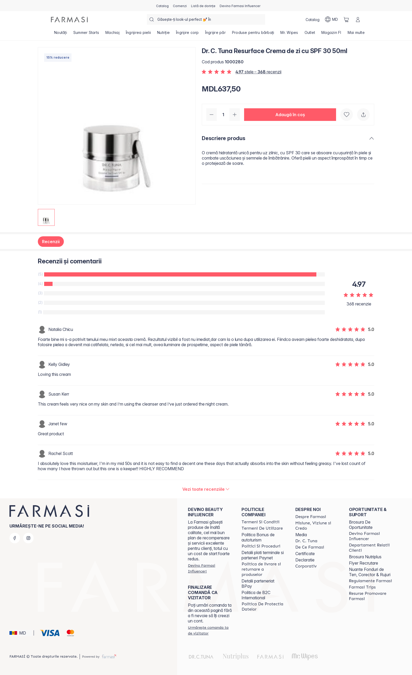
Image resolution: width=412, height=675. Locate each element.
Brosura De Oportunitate (361, 524)
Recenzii (51, 241)
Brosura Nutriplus (365, 556)
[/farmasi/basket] (346, 19)
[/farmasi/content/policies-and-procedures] (260, 546)
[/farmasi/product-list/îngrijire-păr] (215, 34)
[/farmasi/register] (180, 5)
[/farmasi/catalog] (162, 5)
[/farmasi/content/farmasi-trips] (362, 587)
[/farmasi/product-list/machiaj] (112, 34)
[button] (290, 114)
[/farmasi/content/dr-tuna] (306, 541)
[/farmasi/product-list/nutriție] (163, 34)
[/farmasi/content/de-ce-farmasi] (309, 547)
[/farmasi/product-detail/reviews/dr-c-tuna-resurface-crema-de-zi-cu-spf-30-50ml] (206, 489)
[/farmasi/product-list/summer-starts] (86, 34)
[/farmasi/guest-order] (210, 630)
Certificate (305, 553)
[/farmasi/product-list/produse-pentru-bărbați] (253, 34)
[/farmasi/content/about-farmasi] (310, 516)
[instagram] (28, 538)
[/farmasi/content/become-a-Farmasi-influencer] (371, 536)
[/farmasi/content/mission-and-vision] (317, 525)
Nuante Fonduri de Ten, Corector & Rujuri (369, 572)
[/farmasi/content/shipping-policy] (263, 569)
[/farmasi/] (69, 20)
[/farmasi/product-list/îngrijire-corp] (187, 34)
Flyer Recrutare (363, 563)
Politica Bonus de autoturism (258, 537)
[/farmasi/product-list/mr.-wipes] (289, 34)
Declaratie (305, 559)
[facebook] (14, 538)
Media (301, 534)
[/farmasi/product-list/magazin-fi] (331, 34)
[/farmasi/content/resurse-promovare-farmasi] (371, 596)
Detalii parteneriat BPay (257, 583)
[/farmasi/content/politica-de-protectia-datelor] (263, 606)
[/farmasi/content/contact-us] (371, 548)
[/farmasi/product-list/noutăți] (60, 34)
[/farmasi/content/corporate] (306, 566)
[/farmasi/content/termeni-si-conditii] (260, 522)
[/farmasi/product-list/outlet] (309, 34)
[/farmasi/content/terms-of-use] (262, 528)
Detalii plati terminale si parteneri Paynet (262, 555)
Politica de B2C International (255, 595)
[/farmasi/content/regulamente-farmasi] (370, 581)
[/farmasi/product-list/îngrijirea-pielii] (138, 34)
